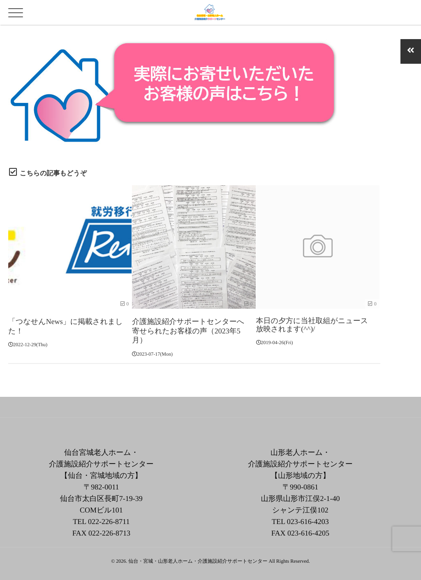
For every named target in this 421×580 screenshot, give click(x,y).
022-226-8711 (109, 518)
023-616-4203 (308, 518)
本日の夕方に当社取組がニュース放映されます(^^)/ (312, 325)
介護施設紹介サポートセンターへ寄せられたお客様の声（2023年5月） (188, 329)
